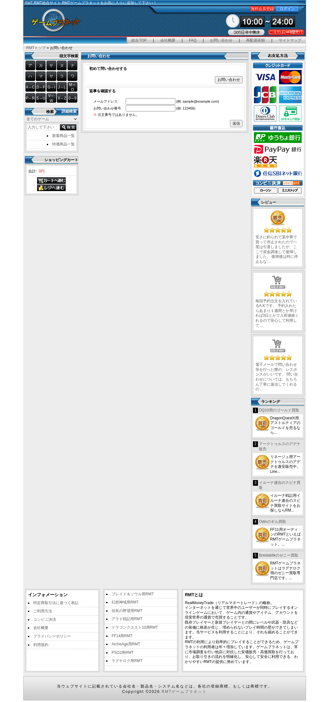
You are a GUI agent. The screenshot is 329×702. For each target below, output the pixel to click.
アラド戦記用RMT (127, 619)
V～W (51, 98)
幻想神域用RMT (125, 602)
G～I (51, 87)
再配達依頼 (255, 40)
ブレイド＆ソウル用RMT (133, 594)
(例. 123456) (185, 108)
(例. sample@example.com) (197, 101)
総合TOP (138, 40)
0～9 (72, 98)
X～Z (62, 98)
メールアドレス (105, 101)
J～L (62, 87)
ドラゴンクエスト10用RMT (135, 627)
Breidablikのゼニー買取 (278, 555)
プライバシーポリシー (52, 636)
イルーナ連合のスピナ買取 (279, 485)
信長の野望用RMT (127, 611)
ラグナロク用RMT (127, 661)
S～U (41, 98)
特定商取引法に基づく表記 (56, 603)
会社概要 (167, 40)
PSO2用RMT (123, 652)
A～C (30, 87)
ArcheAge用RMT (126, 644)
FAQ (192, 40)
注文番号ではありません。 (116, 114)
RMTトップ (36, 48)
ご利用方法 (42, 611)
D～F (40, 87)
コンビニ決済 (44, 619)
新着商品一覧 (63, 135)
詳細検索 (69, 111)
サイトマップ (290, 40)
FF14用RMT (122, 636)
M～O (72, 87)
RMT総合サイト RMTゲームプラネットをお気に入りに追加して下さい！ (95, 3)
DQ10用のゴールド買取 (279, 410)
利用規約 (40, 645)
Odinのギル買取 (272, 521)
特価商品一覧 (63, 144)
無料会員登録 (262, 9)
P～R (30, 98)
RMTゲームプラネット (184, 691)
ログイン (287, 9)
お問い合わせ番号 (107, 108)
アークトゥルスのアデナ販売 (279, 446)
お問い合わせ (221, 40)
